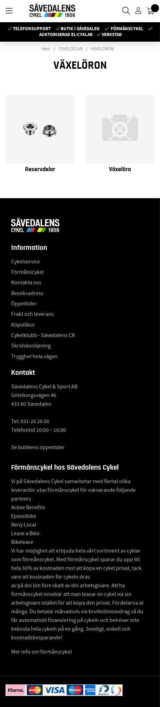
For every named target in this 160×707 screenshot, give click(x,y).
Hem (46, 49)
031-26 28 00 (34, 421)
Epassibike (23, 516)
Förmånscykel (127, 29)
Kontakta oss (26, 282)
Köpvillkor (23, 324)
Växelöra (120, 169)
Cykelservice (25, 261)
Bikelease (22, 542)
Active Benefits (28, 507)
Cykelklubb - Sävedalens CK (43, 335)
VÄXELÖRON (102, 49)
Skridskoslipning (31, 345)
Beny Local (23, 524)
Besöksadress (27, 293)
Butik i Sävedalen (80, 29)
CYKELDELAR (71, 49)
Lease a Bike (25, 533)
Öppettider (24, 303)
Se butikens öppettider (38, 447)
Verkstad (112, 34)
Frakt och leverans (32, 314)
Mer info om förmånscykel (41, 651)
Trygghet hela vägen (34, 356)
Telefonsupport (32, 29)
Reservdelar (40, 169)
